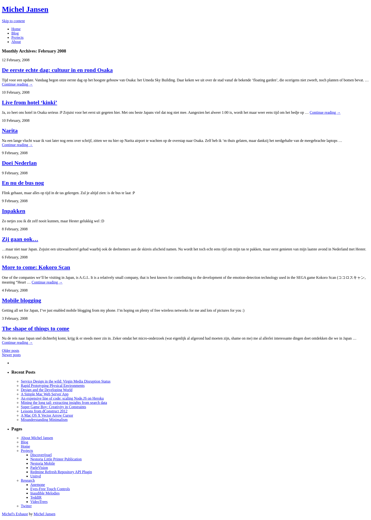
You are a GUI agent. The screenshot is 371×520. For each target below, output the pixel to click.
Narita (10, 130)
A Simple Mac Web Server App (45, 394)
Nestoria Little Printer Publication (56, 459)
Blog (15, 33)
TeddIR (36, 497)
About (16, 42)
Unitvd (35, 476)
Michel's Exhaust (15, 514)
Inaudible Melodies (45, 493)
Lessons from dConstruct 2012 (44, 411)
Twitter (26, 506)
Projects (17, 37)
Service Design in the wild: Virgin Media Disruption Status (65, 381)
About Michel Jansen (37, 438)
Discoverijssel (41, 455)
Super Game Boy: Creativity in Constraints (53, 407)
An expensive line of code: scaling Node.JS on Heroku (62, 398)
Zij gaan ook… (20, 239)
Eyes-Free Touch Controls (50, 489)
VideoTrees (39, 502)
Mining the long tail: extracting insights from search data (64, 403)
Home (16, 29)
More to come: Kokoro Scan (36, 267)
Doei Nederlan (19, 163)
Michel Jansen (25, 9)
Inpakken (13, 211)
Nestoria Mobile (42, 463)
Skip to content (13, 21)
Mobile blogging (21, 300)
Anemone (37, 485)
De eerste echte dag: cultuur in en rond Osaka (57, 70)
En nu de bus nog (23, 183)
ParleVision (39, 468)
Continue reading (17, 84)
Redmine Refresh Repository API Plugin (61, 472)
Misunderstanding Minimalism (44, 420)
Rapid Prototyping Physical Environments (53, 386)
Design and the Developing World (46, 390)
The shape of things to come (35, 328)
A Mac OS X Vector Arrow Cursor (47, 415)
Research (28, 480)
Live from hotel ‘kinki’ (29, 102)
